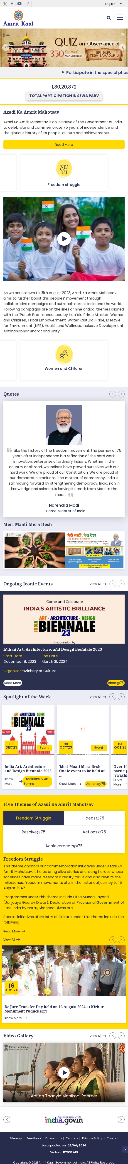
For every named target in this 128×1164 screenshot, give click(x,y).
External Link (64, 48)
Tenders (72, 1134)
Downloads (53, 1134)
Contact (112, 1134)
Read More (64, 144)
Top (124, 1149)
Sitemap (16, 1134)
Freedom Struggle (23, 855)
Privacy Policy (92, 1134)
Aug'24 (11, 986)
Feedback (34, 1134)
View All (95, 584)
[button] (122, 47)
